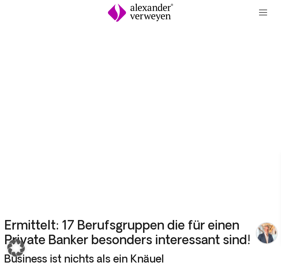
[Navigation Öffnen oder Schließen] (262, 12)
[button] (16, 248)
